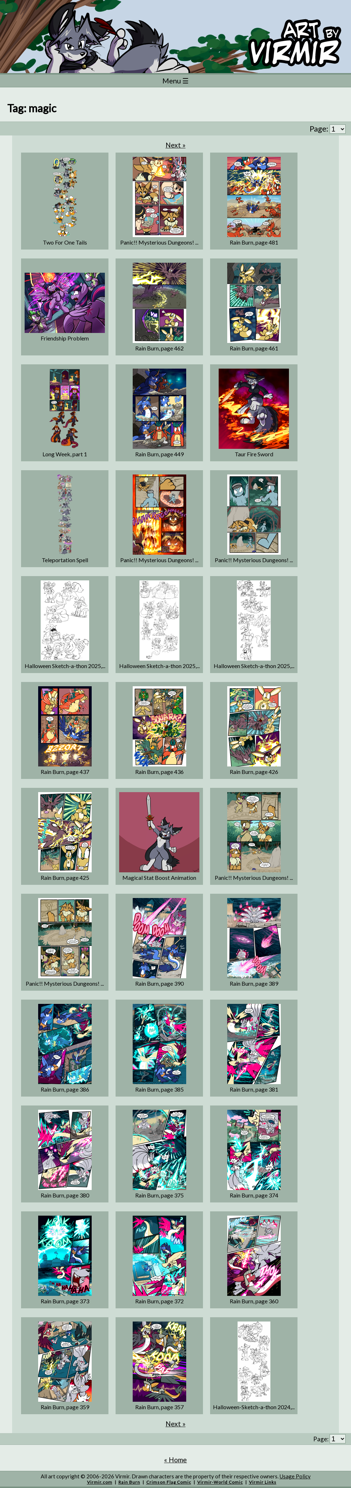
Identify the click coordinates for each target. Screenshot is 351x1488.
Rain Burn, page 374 (254, 1195)
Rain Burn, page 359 (65, 1407)
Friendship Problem (65, 338)
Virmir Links (262, 1482)
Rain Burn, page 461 (254, 348)
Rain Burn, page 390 (159, 983)
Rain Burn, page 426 (254, 771)
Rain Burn (129, 1482)
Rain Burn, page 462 (159, 348)
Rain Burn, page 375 (159, 1195)
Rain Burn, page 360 (254, 1301)
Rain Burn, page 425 (65, 877)
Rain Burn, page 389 (254, 983)
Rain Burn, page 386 (65, 1089)
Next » (175, 145)
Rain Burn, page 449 (159, 454)
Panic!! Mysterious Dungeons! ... (159, 242)
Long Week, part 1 (64, 454)
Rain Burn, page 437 (65, 771)
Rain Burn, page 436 (159, 771)
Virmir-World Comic (220, 1482)
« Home (175, 1460)
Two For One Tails (65, 242)
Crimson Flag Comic (168, 1482)
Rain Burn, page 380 (65, 1195)
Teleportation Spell (65, 559)
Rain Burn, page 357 (159, 1407)
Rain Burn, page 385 (159, 1089)
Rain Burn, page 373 (65, 1301)
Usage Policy (295, 1476)
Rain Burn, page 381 (254, 1089)
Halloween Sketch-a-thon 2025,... (65, 665)
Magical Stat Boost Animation (159, 877)
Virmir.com (99, 1482)
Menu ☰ (175, 80)
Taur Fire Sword (254, 454)
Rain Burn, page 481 (254, 242)
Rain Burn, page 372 (159, 1301)
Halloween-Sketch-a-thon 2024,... (254, 1407)
